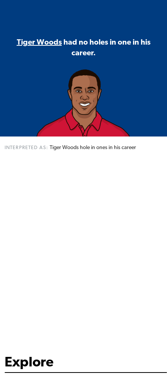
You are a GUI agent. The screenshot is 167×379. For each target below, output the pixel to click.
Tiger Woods (39, 43)
